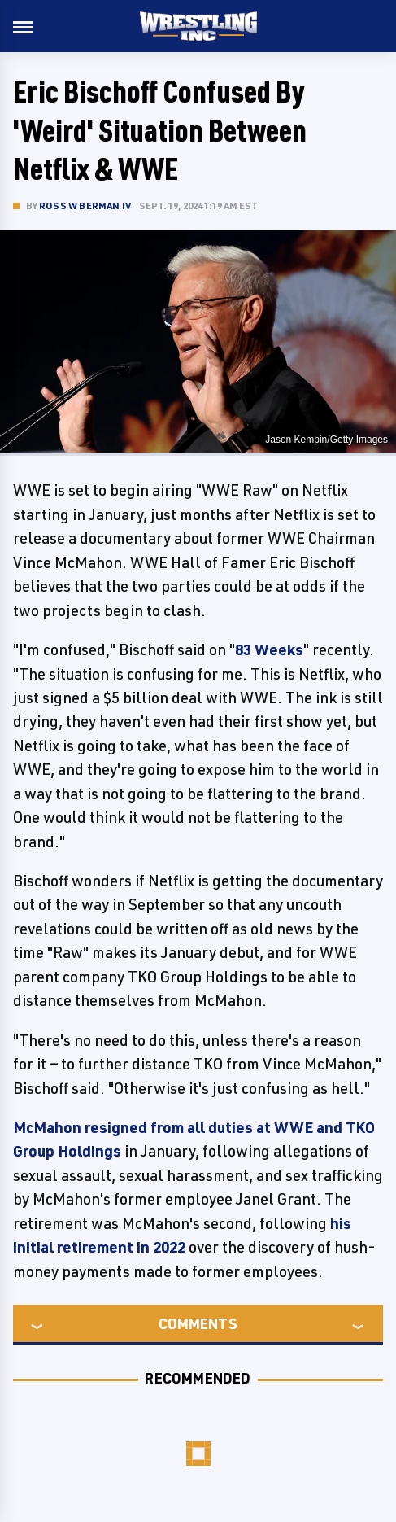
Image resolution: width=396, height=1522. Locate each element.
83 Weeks (269, 649)
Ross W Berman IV (85, 205)
